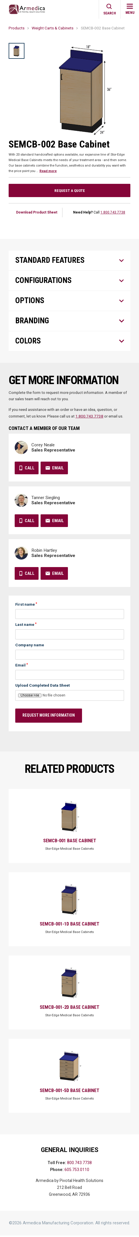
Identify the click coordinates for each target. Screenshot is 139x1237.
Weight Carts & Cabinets (52, 28)
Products (16, 28)
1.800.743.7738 (112, 212)
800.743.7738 (79, 1164)
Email (58, 469)
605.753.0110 (76, 1171)
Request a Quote (69, 190)
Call (30, 469)
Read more (48, 171)
